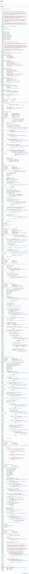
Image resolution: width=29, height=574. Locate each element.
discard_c (11, 473)
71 (2, 58)
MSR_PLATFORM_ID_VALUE (17, 491)
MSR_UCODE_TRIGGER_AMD (15, 92)
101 (2, 78)
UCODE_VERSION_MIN (15, 179)
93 (2, 73)
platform (10, 73)
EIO (15, 155)
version (18, 426)
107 (2, 82)
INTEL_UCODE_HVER (16, 309)
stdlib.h (8, 31)
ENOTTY (13, 147)
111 (2, 85)
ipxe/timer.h (9, 39)
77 (2, 62)
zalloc (12, 503)
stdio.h (8, 32)
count (12, 74)
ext (17, 290)
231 (2, 170)
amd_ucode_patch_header (14, 364)
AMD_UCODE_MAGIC (18, 559)
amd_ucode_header (13, 363)
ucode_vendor (11, 70)
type (13, 411)
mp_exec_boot (8, 200)
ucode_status (9, 118)
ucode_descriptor (11, 75)
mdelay (10, 212)
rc (9, 186)
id (14, 62)
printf (10, 517)
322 (2, 234)
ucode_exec (9, 467)
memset (7, 188)
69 (2, 56)
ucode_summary (8, 78)
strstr (16, 516)
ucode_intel (15, 85)
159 (2, 118)
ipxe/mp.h (8, 38)
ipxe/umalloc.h (9, 35)
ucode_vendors (18, 484)
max (11, 174)
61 (2, 51)
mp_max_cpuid (10, 181)
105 (2, 81)
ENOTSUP (13, 386)
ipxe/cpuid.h (9, 37)
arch (1, 4)
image (5, 4)
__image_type (18, 567)
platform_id (11, 471)
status (15, 126)
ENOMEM (12, 186)
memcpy (7, 107)
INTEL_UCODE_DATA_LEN (16, 305)
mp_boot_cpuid (10, 200)
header (8, 536)
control (23, 119)
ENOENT (13, 132)
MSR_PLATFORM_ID (19, 490)
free (7, 525)
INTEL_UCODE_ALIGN (14, 313)
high (9, 82)
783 (2, 567)
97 (2, 75)
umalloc (10, 183)
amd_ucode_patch (13, 365)
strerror (17, 204)
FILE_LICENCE (6, 26)
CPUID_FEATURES (11, 481)
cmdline (11, 516)
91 (2, 71)
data (13, 272)
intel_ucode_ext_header (14, 289)
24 (2, 26)
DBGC (7, 127)
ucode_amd (14, 90)
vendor (15, 70)
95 (2, 74)
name (14, 204)
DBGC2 (10, 131)
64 (2, 53)
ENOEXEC (13, 300)
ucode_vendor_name (13, 102)
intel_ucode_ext (13, 290)
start (24, 234)
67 (2, 55)
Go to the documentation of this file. (6, 8)
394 (2, 287)
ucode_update (19, 118)
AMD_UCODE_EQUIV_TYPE (16, 383)
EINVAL (13, 270)
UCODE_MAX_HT (16, 209)
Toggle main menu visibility (1, 2)
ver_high (10, 66)
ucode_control (19, 119)
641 (2, 467)
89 (2, 70)
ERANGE (13, 142)
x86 (3, 4)
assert (10, 196)
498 (2, 361)
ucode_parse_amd (10, 361)
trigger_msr (11, 63)
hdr (18, 289)
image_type (7, 567)
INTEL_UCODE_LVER (16, 310)
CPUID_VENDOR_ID (11, 479)
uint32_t (7, 56)
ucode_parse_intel (10, 287)
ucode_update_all (10, 170)
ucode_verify (12, 320)
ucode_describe (10, 234)
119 (2, 90)
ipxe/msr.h (8, 37)
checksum (10, 275)
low (9, 81)
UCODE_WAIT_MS (14, 212)
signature (11, 71)
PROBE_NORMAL (23, 567)
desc (15, 75)
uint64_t (7, 471)
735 (2, 533)
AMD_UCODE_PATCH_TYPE (19, 411)
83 (2, 66)
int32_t (7, 81)
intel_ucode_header (14, 289)
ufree (7, 224)
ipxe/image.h (9, 36)
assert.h (8, 33)
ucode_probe (9, 533)
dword (10, 56)
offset (10, 292)
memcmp (12, 486)
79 (2, 63)
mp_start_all (11, 211)
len (9, 175)
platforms (18, 236)
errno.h (8, 34)
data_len (10, 293)
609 (2, 445)
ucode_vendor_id (8, 55)
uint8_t (7, 58)
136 (2, 102)
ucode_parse (9, 445)
